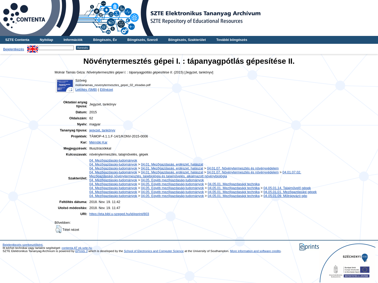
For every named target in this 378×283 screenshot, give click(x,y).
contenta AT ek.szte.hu (77, 247)
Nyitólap (46, 40)
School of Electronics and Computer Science (154, 251)
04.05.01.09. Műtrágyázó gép (285, 196)
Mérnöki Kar (98, 142)
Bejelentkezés (13, 49)
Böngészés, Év (105, 40)
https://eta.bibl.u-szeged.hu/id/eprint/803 (119, 214)
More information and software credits (255, 251)
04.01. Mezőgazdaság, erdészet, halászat (172, 164)
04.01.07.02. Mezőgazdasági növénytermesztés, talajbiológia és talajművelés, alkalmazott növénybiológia (195, 174)
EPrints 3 (81, 251)
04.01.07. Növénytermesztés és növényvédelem (243, 168)
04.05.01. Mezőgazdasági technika (234, 184)
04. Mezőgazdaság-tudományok (113, 160)
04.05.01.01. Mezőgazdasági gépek (290, 192)
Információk (73, 40)
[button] (58, 229)
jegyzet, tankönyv (102, 130)
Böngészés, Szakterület (187, 40)
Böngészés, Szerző (142, 40)
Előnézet (106, 90)
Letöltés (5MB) (86, 90)
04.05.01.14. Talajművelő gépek (287, 188)
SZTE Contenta (17, 40)
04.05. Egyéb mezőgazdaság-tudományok (172, 180)
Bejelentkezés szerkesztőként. (23, 244)
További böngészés (231, 40)
